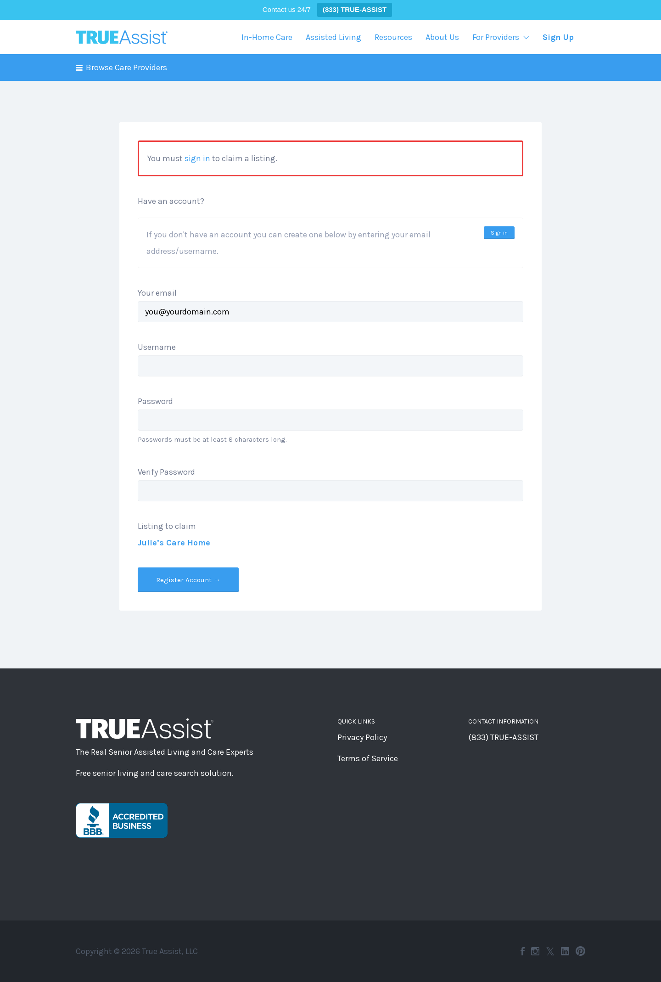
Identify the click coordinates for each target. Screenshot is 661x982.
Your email (157, 293)
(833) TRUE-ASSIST (503, 737)
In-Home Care (266, 37)
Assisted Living (333, 37)
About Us (442, 37)
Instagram (535, 951)
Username (157, 347)
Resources (393, 37)
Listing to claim (167, 526)
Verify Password (166, 472)
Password (155, 401)
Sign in (499, 233)
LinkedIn (565, 951)
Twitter (550, 951)
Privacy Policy (362, 737)
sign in (197, 158)
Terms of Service (367, 758)
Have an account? (171, 201)
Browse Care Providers (126, 67)
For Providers (495, 37)
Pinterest (580, 951)
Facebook (523, 951)
